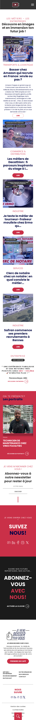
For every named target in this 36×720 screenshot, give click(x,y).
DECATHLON (9, 126)
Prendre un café (18, 661)
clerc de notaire (11, 239)
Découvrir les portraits (15, 453)
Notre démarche (25, 672)
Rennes (16, 297)
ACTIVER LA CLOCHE (16, 606)
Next (33, 420)
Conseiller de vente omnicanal (15, 122)
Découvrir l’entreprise (16, 381)
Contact (22, 677)
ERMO (7, 186)
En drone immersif (10, 676)
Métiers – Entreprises (7, 673)
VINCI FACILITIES (10, 406)
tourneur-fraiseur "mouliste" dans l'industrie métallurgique (18, 183)
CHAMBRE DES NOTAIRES (12, 243)
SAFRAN (8, 297)
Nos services (24, 674)
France (24, 243)
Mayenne (15, 186)
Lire (18, 115)
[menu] (32, 4)
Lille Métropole (20, 126)
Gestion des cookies (18, 706)
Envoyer (18, 491)
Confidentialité (18, 710)
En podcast (7, 678)
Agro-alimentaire (18, 360)
